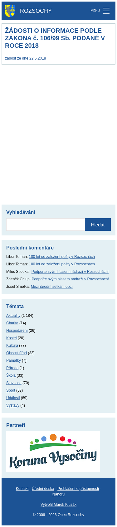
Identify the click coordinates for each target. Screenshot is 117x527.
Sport (10, 390)
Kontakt (22, 488)
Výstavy (12, 405)
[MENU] (106, 11)
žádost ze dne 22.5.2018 (25, 58)
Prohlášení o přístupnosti (78, 488)
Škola (11, 375)
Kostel (11, 338)
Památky (13, 360)
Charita (12, 323)
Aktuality (13, 315)
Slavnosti (14, 383)
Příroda (12, 368)
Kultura (12, 345)
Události (13, 398)
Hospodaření (17, 330)
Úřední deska (43, 488)
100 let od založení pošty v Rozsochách (62, 256)
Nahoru (58, 494)
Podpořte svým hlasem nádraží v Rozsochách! (70, 271)
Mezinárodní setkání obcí (52, 286)
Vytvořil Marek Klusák (58, 504)
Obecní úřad (16, 353)
